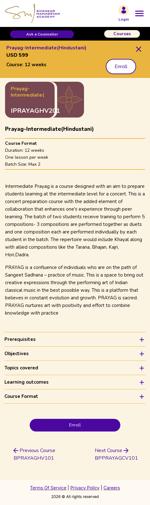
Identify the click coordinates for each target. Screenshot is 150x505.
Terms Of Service (48, 487)
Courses (122, 34)
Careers (112, 487)
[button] (42, 34)
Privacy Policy (85, 487)
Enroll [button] (121, 66)
